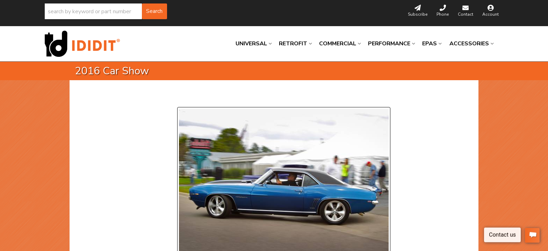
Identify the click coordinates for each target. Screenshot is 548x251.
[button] (106, 11)
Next (241, 98)
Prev (186, 98)
